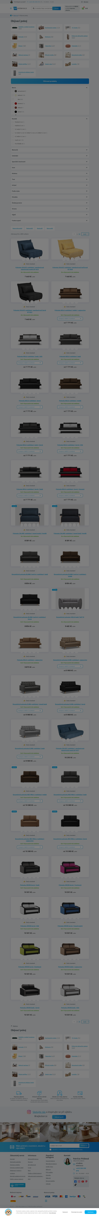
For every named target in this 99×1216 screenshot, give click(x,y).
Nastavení (65, 1212)
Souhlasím (91, 1212)
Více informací (52, 1213)
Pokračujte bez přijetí (76, 1212)
